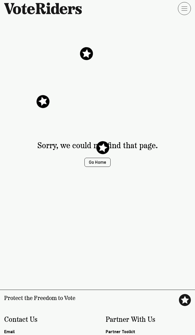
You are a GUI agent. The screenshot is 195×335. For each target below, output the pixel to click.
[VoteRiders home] (45, 8)
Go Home (97, 162)
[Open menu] (184, 8)
